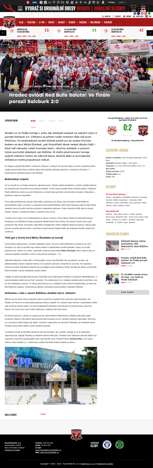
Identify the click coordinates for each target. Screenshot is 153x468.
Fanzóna (83, 22)
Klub (21, 22)
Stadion (71, 22)
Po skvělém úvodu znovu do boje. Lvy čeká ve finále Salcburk (134, 277)
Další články (127, 292)
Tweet (43, 414)
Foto (29, 36)
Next (150, 33)
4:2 (141, 30)
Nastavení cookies (105, 464)
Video (34, 36)
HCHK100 (106, 17)
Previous (3, 33)
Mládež (61, 22)
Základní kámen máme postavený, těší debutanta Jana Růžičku (134, 244)
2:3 (47, 30)
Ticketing (31, 22)
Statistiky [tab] (51, 121)
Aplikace (116, 17)
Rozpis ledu (138, 17)
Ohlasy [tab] (41, 121)
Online (19, 36)
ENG (148, 17)
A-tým (41, 22)
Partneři (108, 22)
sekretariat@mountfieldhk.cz (48, 450)
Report (25, 36)
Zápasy (51, 22)
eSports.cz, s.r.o (88, 464)
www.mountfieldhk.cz (49, 453)
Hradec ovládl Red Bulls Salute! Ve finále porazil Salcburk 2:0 (134, 260)
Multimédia (95, 22)
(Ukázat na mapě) (12, 450)
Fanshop (127, 17)
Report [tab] (33, 121)
